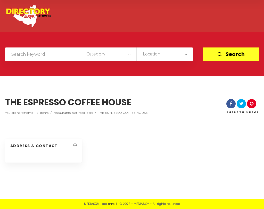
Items (44, 113)
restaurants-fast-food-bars (73, 113)
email (112, 204)
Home (28, 113)
